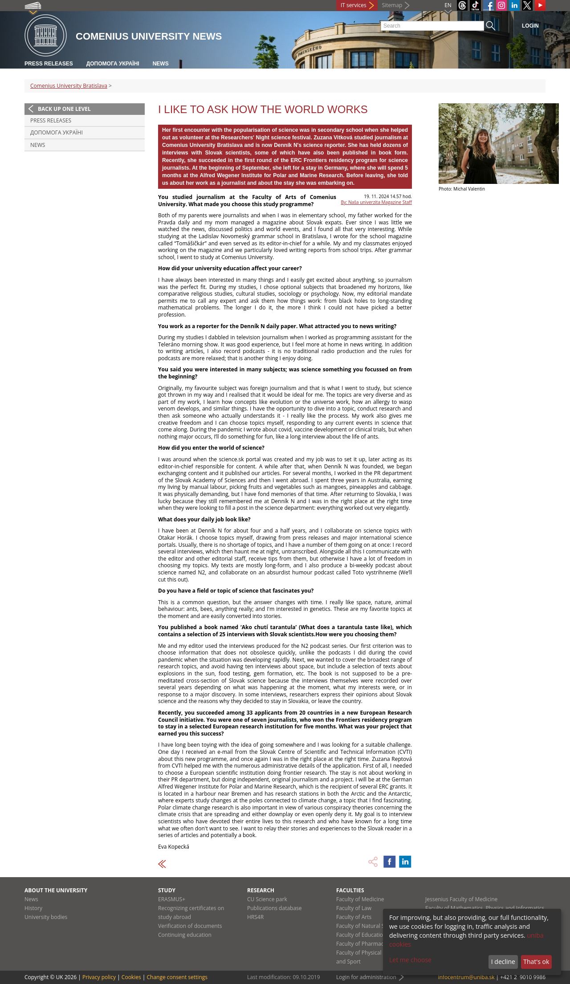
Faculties (350, 890)
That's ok (536, 961)
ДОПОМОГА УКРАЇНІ (112, 64)
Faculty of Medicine (360, 899)
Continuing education (185, 935)
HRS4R (255, 917)
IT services (353, 5)
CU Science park (267, 899)
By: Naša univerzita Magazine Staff (376, 202)
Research (260, 890)
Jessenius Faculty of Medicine (461, 899)
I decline (503, 961)
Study (166, 890)
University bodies (45, 917)
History (33, 908)
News (161, 64)
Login (530, 26)
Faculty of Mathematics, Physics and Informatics (484, 908)
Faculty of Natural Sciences (369, 926)
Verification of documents (190, 926)
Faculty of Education (361, 935)
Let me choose (410, 960)
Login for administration (366, 977)
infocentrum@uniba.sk (466, 977)
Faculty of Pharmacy (361, 943)
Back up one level (64, 109)
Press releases (48, 64)
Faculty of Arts (353, 917)
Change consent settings (177, 977)
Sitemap (392, 5)
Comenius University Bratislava (68, 85)
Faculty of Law (353, 908)
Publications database (274, 908)
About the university (55, 890)
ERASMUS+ (171, 899)
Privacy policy (99, 977)
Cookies (131, 977)
